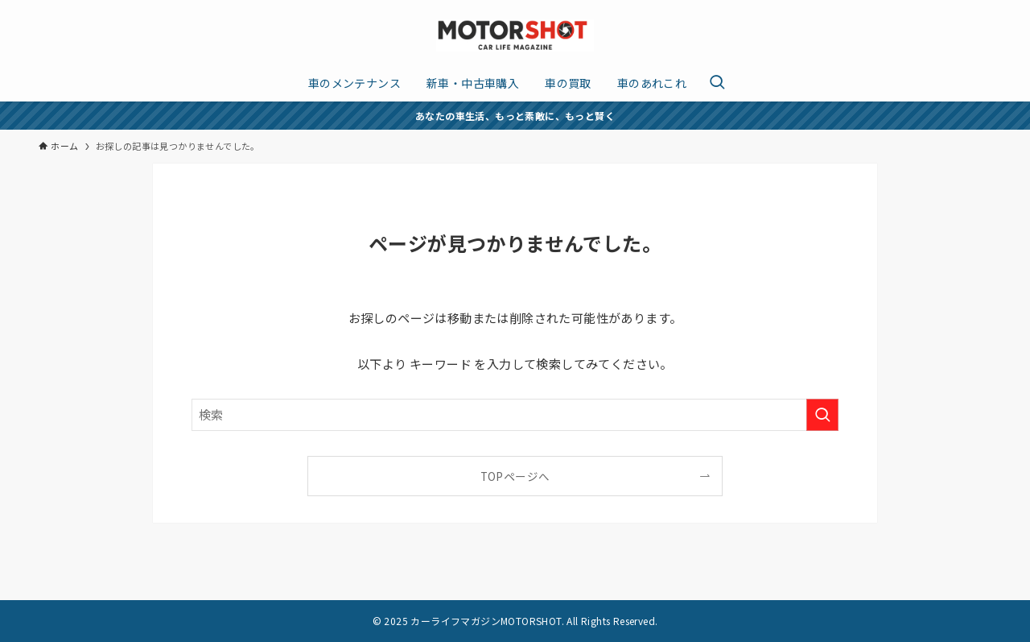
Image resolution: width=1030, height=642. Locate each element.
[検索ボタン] (717, 82)
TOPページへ (515, 476)
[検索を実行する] (822, 415)
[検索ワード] (515, 415)
